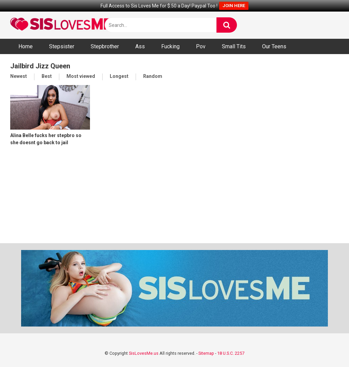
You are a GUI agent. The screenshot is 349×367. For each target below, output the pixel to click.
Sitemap (206, 353)
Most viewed (80, 76)
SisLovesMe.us (143, 353)
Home (25, 46)
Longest (119, 76)
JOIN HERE (234, 5)
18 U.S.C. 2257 (230, 353)
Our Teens (274, 46)
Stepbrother (105, 46)
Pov (201, 46)
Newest (18, 76)
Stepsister (61, 46)
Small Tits (234, 46)
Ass (140, 46)
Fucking (170, 46)
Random (152, 76)
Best (47, 76)
